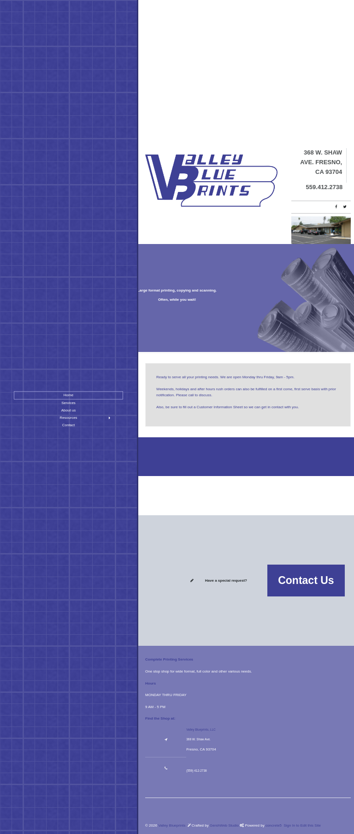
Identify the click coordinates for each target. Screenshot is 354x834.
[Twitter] (344, 207)
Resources (68, 418)
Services (68, 403)
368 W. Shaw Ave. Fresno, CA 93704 (321, 162)
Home (68, 395)
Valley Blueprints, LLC (200, 729)
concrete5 (274, 825)
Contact (68, 425)
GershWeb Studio (225, 825)
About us (68, 410)
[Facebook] (336, 207)
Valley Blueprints (171, 825)
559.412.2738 (324, 187)
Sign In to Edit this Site (302, 825)
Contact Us (306, 580)
